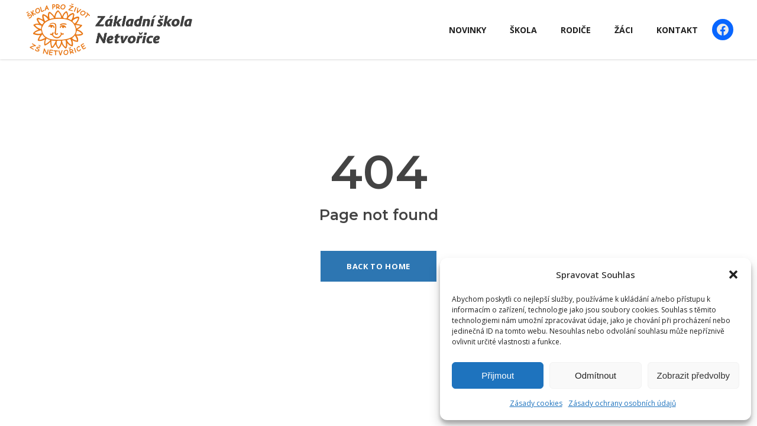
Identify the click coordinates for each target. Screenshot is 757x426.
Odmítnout (595, 375)
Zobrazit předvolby (693, 375)
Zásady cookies (536, 403)
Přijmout (497, 375)
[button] (733, 274)
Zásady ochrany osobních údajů (622, 403)
